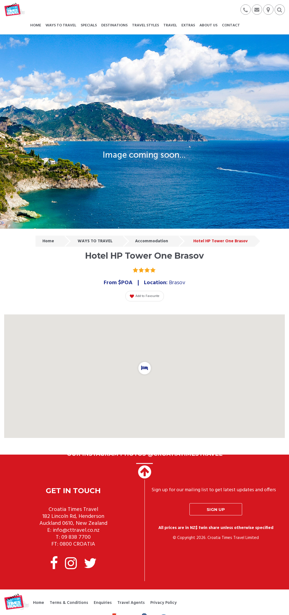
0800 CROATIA (77, 544)
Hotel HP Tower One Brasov (220, 241)
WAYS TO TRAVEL (95, 241)
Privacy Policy (163, 602)
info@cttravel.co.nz (76, 530)
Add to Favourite (144, 296)
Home (48, 241)
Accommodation (151, 241)
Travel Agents (131, 602)
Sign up (216, 509)
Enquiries (103, 602)
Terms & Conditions (69, 602)
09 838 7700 (76, 537)
